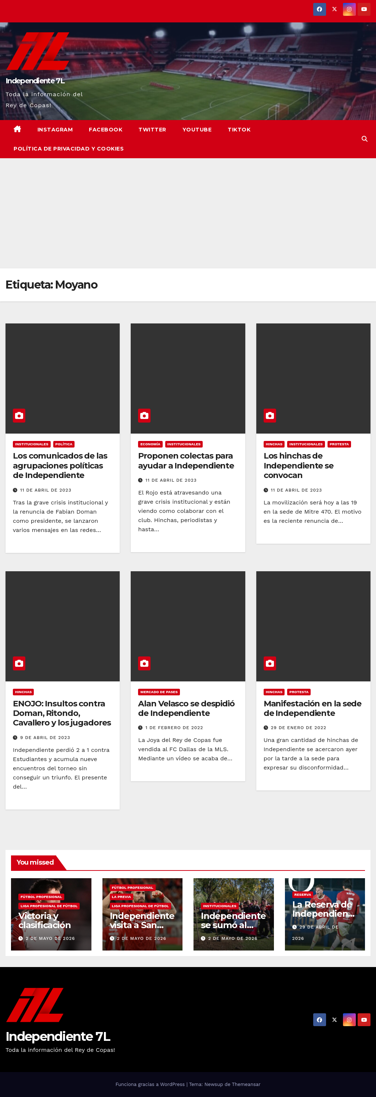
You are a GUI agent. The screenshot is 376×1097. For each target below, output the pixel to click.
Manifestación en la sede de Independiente (313, 708)
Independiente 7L (35, 80)
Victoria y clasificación (44, 920)
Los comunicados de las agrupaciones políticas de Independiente (60, 465)
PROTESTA (339, 444)
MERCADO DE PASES (159, 692)
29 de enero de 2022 (298, 727)
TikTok (239, 129)
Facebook (105, 129)
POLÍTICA (64, 444)
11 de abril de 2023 (46, 490)
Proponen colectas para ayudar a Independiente (186, 460)
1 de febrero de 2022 (174, 727)
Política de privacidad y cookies (69, 148)
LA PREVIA (121, 897)
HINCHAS (274, 444)
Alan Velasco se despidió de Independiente (186, 708)
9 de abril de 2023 (45, 737)
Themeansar (246, 1084)
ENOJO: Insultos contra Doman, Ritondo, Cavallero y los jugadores (62, 713)
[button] (365, 138)
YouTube (197, 129)
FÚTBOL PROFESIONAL (41, 897)
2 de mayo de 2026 (50, 938)
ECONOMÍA (150, 444)
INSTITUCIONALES (31, 444)
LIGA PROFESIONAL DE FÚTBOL (49, 906)
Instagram (55, 129)
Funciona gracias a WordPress (150, 1084)
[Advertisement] (188, 213)
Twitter (152, 129)
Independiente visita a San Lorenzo (142, 924)
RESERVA (302, 895)
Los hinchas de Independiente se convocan (298, 465)
